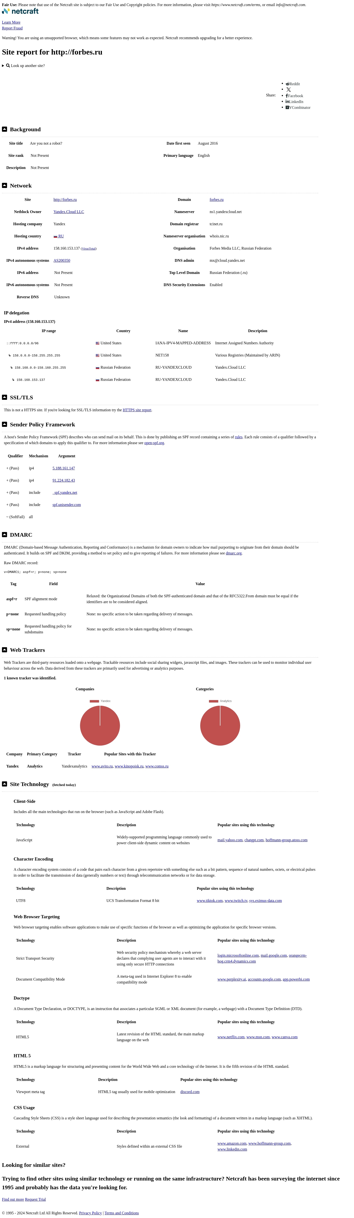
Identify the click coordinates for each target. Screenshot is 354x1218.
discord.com (190, 1092)
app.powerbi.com (296, 979)
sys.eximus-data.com (265, 901)
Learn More (11, 22)
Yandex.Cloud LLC (69, 212)
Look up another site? (25, 66)
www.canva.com (285, 1037)
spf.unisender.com (67, 505)
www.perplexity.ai (232, 979)
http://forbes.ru (65, 199)
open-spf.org (154, 443)
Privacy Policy (90, 1213)
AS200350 (62, 260)
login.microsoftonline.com (238, 955)
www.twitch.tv (236, 901)
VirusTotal (88, 248)
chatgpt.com (254, 840)
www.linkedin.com (232, 1149)
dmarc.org (234, 553)
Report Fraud (12, 28)
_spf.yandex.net (65, 492)
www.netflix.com (231, 1037)
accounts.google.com (264, 979)
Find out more (13, 1199)
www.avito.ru (102, 766)
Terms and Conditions (122, 1213)
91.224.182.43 (64, 480)
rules (239, 437)
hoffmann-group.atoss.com (287, 840)
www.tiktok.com (210, 901)
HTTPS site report (137, 410)
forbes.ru (217, 199)
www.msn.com (258, 1037)
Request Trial (35, 1199)
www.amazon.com (232, 1143)
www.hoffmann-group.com (269, 1143)
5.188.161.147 (64, 468)
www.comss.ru (157, 766)
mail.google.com (274, 955)
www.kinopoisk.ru (129, 766)
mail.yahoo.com (230, 840)
